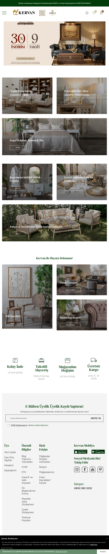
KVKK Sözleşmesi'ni (19, 425)
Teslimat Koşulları (26, 519)
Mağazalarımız (45, 472)
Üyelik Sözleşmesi (28, 511)
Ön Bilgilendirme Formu (28, 491)
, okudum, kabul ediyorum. (28, 425)
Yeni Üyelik (10, 452)
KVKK (25, 467)
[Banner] (27, 96)
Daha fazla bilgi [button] (61, 552)
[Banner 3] (54, 43)
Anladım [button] (103, 551)
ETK (24, 472)
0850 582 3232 (83, 488)
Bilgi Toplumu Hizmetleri (27, 459)
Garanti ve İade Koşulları (27, 480)
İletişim (43, 467)
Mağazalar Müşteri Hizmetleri (44, 459)
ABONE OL (95, 418)
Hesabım (9, 465)
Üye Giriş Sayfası (9, 459)
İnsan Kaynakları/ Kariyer (45, 480)
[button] (52, 64)
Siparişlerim (10, 470)
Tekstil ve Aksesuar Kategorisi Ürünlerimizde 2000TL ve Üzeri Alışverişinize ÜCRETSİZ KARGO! (54, 3)
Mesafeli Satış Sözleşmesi (28, 501)
